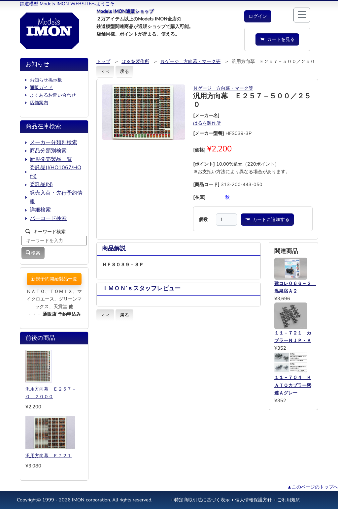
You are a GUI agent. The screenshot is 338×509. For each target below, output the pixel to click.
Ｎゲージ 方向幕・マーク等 (190, 61)
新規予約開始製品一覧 (54, 278)
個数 (203, 219)
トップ (103, 61)
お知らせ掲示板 (46, 80)
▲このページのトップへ (312, 487)
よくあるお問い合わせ (53, 95)
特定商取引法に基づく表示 (202, 499)
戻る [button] (124, 71)
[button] (257, 16)
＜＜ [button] (105, 71)
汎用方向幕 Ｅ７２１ (48, 455)
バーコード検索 (48, 218)
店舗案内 (39, 102)
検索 (33, 252)
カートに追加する (267, 219)
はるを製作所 (135, 61)
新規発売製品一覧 (51, 159)
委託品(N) (41, 184)
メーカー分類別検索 (53, 142)
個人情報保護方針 (253, 499)
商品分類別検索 (48, 150)
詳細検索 (40, 209)
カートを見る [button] (277, 39)
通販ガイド (41, 87)
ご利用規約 (288, 499)
